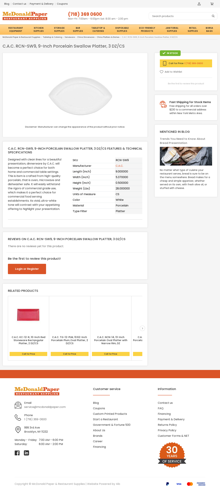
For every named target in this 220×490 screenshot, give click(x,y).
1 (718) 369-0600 (193, 63)
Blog (6, 3)
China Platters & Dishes (108, 37)
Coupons (62, 3)
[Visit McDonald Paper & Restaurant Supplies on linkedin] (26, 452)
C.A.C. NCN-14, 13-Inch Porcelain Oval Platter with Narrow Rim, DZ (110, 340)
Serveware (70, 37)
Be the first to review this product (186, 83)
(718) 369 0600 (85, 14)
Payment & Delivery (41, 3)
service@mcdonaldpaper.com (45, 407)
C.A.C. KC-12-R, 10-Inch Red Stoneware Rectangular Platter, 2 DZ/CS (28, 340)
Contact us (19, 3)
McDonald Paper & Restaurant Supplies (21, 37)
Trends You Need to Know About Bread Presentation (182, 141)
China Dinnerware (85, 37)
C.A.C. (119, 166)
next (142, 328)
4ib (118, 484)
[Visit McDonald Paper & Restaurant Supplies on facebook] (17, 452)
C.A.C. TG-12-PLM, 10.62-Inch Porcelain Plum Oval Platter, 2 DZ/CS (69, 340)
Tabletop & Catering (52, 37)
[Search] (183, 16)
